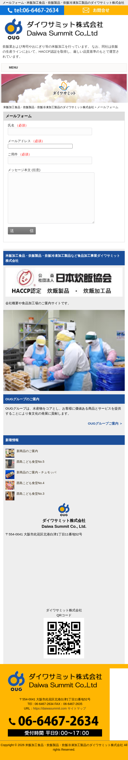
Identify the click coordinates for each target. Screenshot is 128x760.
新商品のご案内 (27, 451)
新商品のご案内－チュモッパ (36, 472)
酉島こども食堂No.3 (30, 493)
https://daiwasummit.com (50, 708)
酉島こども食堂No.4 (30, 483)
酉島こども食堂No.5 (30, 461)
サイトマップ (77, 708)
